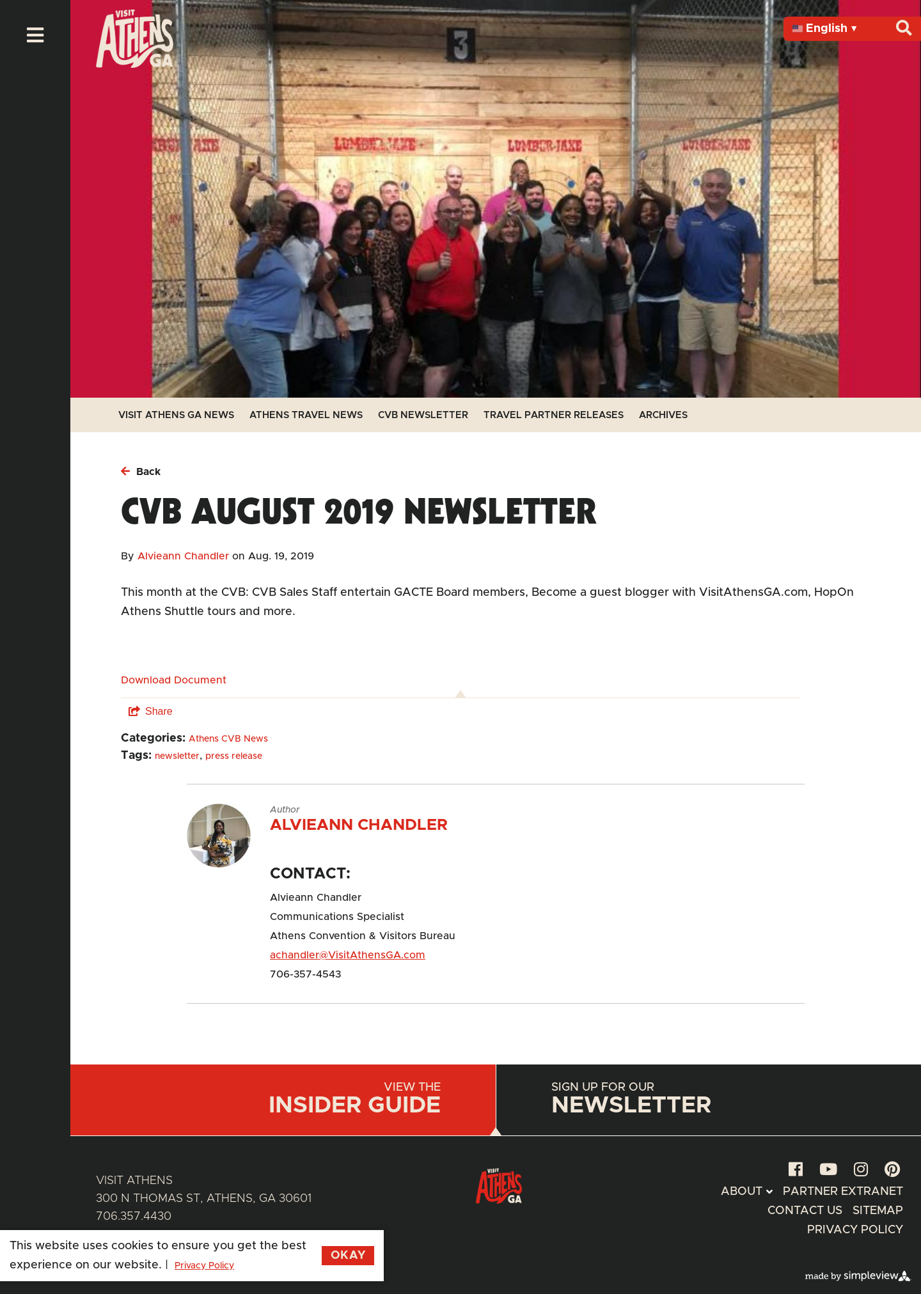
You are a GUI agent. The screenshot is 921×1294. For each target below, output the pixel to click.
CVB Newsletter (423, 415)
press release (233, 756)
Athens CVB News (228, 739)
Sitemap (878, 1211)
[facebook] (796, 1170)
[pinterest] (892, 1170)
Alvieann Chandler (183, 556)
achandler (294, 955)
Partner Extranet (843, 1191)
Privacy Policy (855, 1230)
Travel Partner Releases (554, 415)
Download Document (173, 680)
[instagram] (861, 1170)
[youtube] (828, 1170)
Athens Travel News (306, 415)
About (741, 1191)
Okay (348, 1255)
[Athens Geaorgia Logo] (134, 64)
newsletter (177, 756)
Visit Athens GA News (176, 415)
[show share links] (150, 711)
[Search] (904, 28)
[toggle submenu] (769, 1192)
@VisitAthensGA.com (372, 955)
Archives (663, 415)
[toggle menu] (35, 35)
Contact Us (804, 1211)
